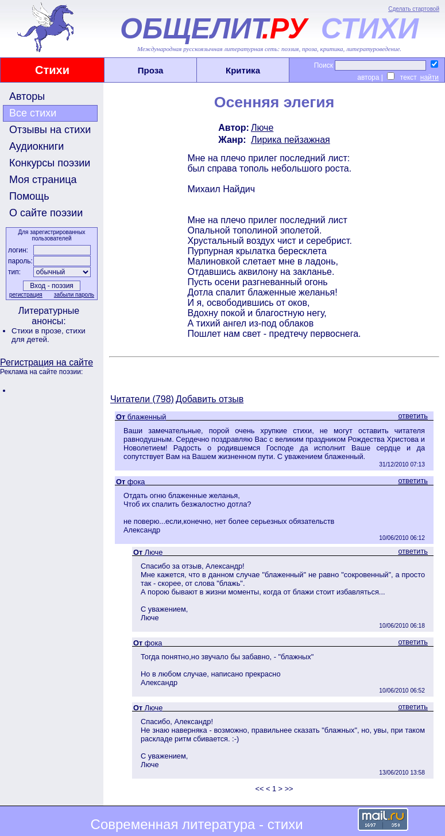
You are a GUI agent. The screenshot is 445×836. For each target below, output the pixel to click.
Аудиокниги (36, 146)
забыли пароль (74, 294)
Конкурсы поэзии (49, 163)
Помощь (29, 196)
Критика (243, 70)
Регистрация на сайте (46, 362)
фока (136, 481)
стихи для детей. (48, 335)
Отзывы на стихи (50, 129)
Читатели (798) (142, 399)
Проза (151, 70)
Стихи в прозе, (38, 330)
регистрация (25, 294)
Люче (262, 128)
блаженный (147, 417)
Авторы (27, 96)
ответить (413, 415)
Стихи (52, 70)
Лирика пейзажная (290, 140)
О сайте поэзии (46, 213)
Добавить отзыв (209, 399)
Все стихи (32, 113)
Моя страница (43, 179)
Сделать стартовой (413, 9)
